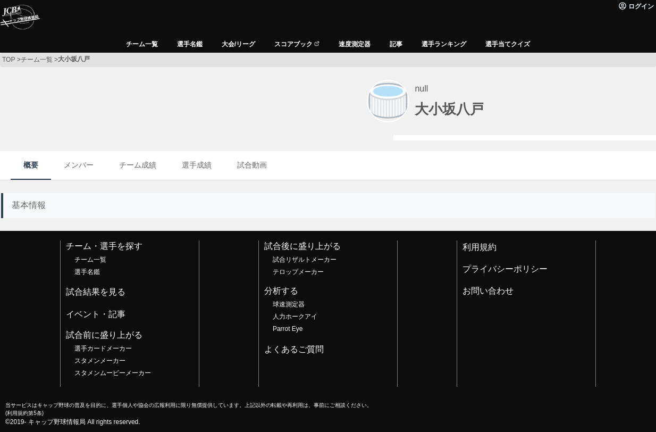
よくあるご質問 (294, 349)
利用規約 (479, 247)
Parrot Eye (287, 329)
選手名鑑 (87, 272)
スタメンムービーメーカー (112, 373)
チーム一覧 (90, 259)
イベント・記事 (95, 314)
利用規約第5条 (24, 413)
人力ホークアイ (295, 316)
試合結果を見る (95, 291)
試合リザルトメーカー (305, 259)
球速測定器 (289, 304)
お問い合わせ (488, 290)
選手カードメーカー (103, 348)
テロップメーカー (298, 272)
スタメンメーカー (99, 360)
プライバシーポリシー (505, 268)
